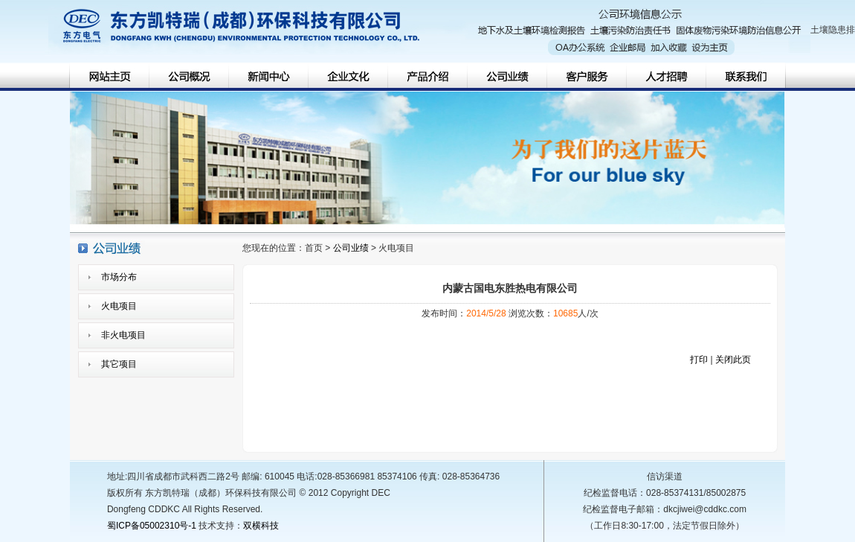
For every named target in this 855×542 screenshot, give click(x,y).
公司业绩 (351, 248)
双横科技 (261, 525)
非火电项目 (123, 335)
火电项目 (119, 306)
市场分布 (119, 277)
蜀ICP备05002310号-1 (151, 525)
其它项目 (119, 364)
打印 (699, 359)
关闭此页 (733, 359)
